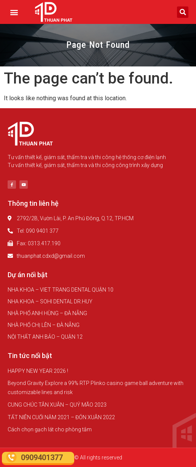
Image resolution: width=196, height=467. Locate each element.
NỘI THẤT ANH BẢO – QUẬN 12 (45, 337)
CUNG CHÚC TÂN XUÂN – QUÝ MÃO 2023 (57, 405)
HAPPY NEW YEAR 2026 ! (38, 371)
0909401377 (42, 457)
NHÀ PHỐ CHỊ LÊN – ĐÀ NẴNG (44, 325)
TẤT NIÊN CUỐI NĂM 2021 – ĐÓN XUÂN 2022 (61, 417)
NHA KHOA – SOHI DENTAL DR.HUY (50, 301)
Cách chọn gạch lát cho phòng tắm (50, 429)
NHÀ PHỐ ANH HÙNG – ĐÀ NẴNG (47, 313)
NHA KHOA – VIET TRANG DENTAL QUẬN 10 (60, 290)
